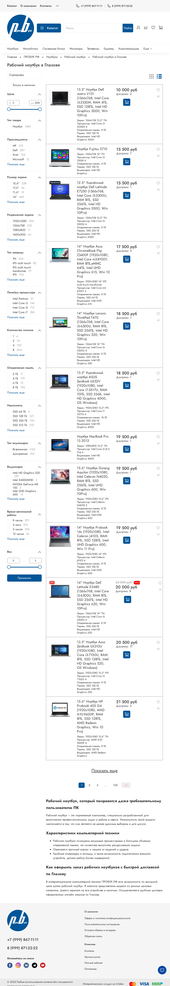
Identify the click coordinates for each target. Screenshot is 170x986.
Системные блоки (54, 49)
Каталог (12, 6)
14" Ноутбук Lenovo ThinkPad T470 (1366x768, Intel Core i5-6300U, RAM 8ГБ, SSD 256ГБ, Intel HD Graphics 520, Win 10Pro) (93, 326)
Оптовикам (90, 969)
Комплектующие (129, 49)
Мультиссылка (92, 957)
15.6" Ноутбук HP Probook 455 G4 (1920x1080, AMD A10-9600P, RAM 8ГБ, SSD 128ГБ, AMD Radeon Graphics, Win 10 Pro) (91, 716)
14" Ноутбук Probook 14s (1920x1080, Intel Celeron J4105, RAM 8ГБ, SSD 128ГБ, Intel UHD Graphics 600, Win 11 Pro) (93, 538)
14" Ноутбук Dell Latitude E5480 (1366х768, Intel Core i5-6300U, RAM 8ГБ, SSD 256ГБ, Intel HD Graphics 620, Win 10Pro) (93, 595)
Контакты (46, 6)
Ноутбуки (12, 49)
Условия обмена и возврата (100, 930)
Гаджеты (109, 49)
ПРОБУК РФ (31, 57)
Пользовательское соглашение (102, 924)
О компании (28, 6)
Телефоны (93, 49)
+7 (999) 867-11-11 (89, 6)
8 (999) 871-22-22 (119, 6)
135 (115, 785)
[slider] (9, 109)
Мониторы (76, 49)
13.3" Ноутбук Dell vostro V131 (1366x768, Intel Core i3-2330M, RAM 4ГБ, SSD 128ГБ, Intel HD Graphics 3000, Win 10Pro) (93, 102)
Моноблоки (30, 49)
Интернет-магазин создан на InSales (103, 984)
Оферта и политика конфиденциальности (107, 918)
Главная (12, 57)
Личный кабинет (93, 963)
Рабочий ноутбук (75, 57)
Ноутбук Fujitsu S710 (92, 148)
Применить (24, 578)
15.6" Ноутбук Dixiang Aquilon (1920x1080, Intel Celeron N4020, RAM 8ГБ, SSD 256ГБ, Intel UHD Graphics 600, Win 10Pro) (93, 480)
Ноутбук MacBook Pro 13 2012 (92, 438)
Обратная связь (93, 936)
